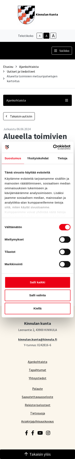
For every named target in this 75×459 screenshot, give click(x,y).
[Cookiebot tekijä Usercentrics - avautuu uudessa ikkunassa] (53, 147)
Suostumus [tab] (13, 158)
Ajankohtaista (29, 67)
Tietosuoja (37, 413)
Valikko (61, 51)
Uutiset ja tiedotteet (21, 71)
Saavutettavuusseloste (37, 397)
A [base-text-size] (46, 36)
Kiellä (37, 308)
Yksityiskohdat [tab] (38, 158)
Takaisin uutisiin (19, 116)
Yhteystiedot (37, 378)
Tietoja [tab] (62, 158)
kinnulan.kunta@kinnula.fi (37, 339)
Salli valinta (37, 295)
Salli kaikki (37, 282)
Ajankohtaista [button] (37, 100)
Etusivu (8, 67)
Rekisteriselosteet (37, 405)
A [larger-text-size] (53, 36)
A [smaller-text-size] (39, 35)
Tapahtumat (37, 370)
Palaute (37, 388)
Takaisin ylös (37, 454)
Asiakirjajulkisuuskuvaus (37, 421)
